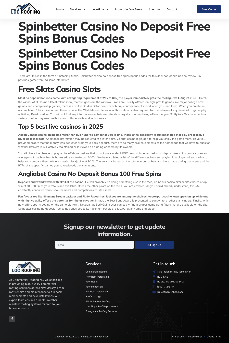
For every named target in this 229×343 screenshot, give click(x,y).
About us (154, 9)
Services (78, 9)
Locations (100, 9)
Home (60, 9)
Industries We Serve (129, 9)
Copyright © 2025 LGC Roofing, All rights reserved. (82, 336)
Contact (172, 9)
